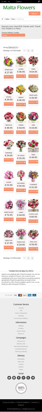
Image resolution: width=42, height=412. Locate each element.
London (21, 365)
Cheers (21, 125)
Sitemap (21, 316)
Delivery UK (21, 341)
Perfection (21, 242)
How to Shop (21, 331)
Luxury (8, 182)
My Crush (21, 156)
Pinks (33, 69)
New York (21, 362)
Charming (33, 185)
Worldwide (21, 359)
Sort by (5, 47)
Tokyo (21, 370)
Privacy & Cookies (8, 403)
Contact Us (34, 403)
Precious (8, 125)
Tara (33, 125)
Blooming (21, 183)
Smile (33, 155)
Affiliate (21, 326)
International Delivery (21, 347)
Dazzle (8, 97)
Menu (34, 13)
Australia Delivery (21, 349)
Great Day (8, 241)
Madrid (21, 367)
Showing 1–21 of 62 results (12, 51)
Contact (21, 308)
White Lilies (33, 95)
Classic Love (33, 214)
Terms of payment (21, 313)
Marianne (8, 153)
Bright (21, 97)
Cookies (21, 329)
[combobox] (13, 35)
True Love (33, 242)
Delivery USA (21, 344)
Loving (20, 69)
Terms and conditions (21, 319)
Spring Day (9, 70)
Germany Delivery (21, 352)
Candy (21, 213)
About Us (21, 334)
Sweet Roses (8, 212)
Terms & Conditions (22, 403)
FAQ (21, 311)
